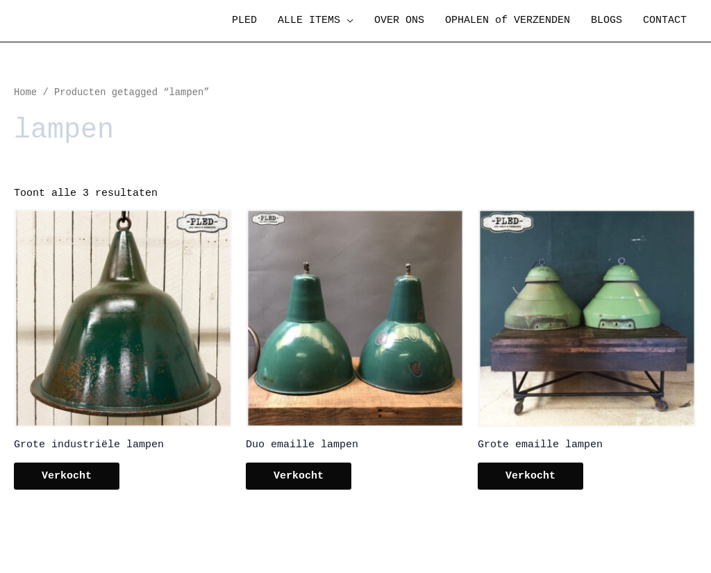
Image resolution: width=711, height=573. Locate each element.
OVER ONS (399, 20)
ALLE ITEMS (309, 20)
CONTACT (665, 20)
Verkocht (67, 476)
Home (25, 93)
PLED (244, 20)
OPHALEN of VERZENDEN (507, 20)
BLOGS (606, 20)
